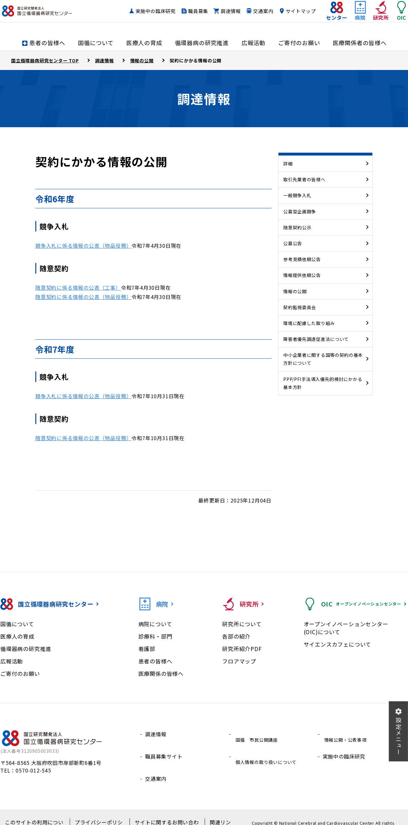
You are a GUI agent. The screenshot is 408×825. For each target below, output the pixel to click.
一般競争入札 (297, 195)
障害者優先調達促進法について (316, 339)
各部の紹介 (236, 636)
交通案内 (293, 11)
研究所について (242, 624)
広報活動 (11, 661)
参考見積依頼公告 (302, 259)
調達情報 (260, 11)
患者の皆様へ (155, 661)
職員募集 (228, 11)
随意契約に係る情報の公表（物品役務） (83, 297)
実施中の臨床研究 (185, 11)
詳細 (287, 163)
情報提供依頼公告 (302, 275)
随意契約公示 (297, 227)
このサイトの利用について (34, 812)
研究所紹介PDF (242, 649)
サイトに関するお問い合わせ (160, 812)
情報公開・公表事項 (347, 734)
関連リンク (212, 812)
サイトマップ (288, 23)
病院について (155, 624)
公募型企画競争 (299, 211)
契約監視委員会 (299, 307)
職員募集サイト (164, 749)
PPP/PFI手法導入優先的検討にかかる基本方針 (322, 383)
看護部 (146, 649)
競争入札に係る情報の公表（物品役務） (83, 245)
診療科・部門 (155, 636)
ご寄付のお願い (20, 673)
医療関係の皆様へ (161, 673)
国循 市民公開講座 (258, 734)
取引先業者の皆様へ (304, 179)
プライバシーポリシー (96, 812)
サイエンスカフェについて (337, 644)
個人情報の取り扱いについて (268, 749)
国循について (17, 624)
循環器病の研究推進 (25, 649)
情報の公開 (295, 291)
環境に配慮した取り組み (309, 323)
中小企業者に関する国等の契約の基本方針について (323, 359)
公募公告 (292, 243)
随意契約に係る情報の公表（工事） (78, 287)
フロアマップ (239, 661)
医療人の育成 (17, 636)
